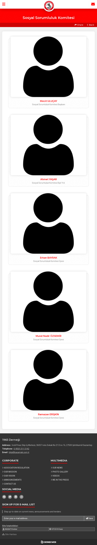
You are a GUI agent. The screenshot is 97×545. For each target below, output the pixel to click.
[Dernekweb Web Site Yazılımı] (48, 542)
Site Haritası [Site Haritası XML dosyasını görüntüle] (9, 534)
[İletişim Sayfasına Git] (93, 4)
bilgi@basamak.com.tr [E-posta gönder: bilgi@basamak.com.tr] (19, 452)
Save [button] (89, 518)
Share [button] (79, 25)
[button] (4, 4)
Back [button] (90, 25)
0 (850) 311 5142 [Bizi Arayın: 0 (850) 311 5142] (21, 449)
